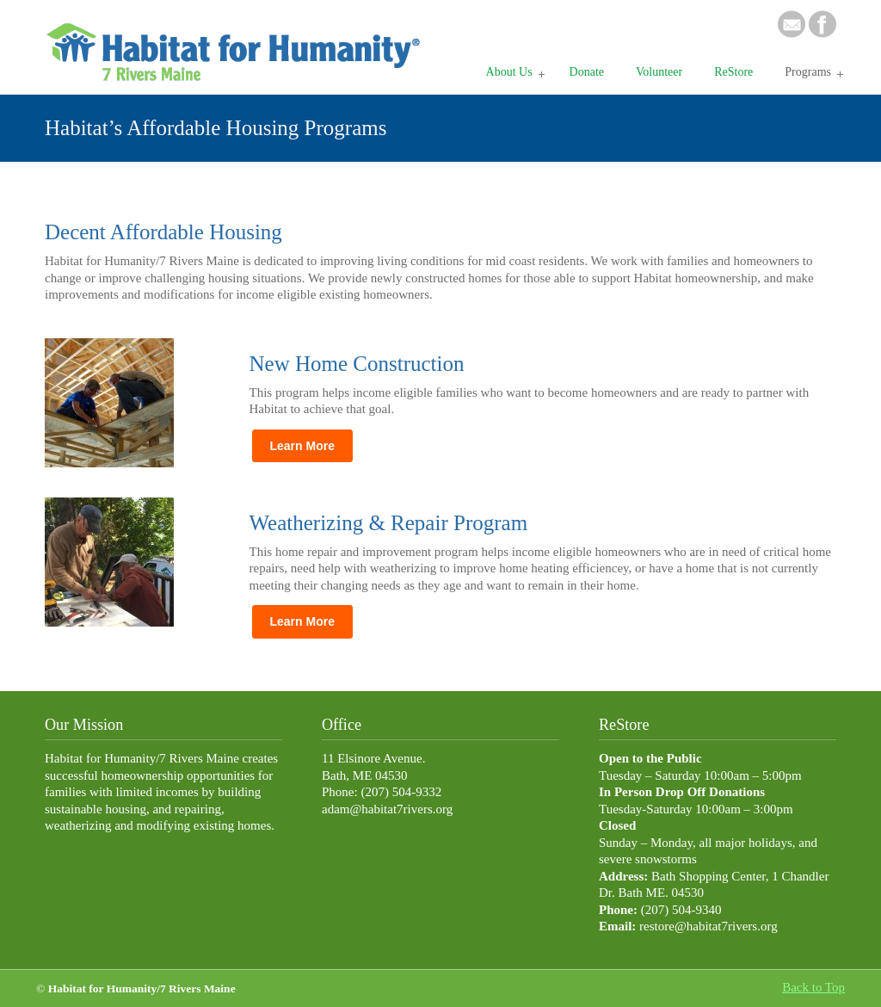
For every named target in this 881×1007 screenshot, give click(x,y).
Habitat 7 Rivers (238, 44)
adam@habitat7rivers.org (387, 809)
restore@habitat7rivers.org (708, 926)
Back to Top (813, 987)
